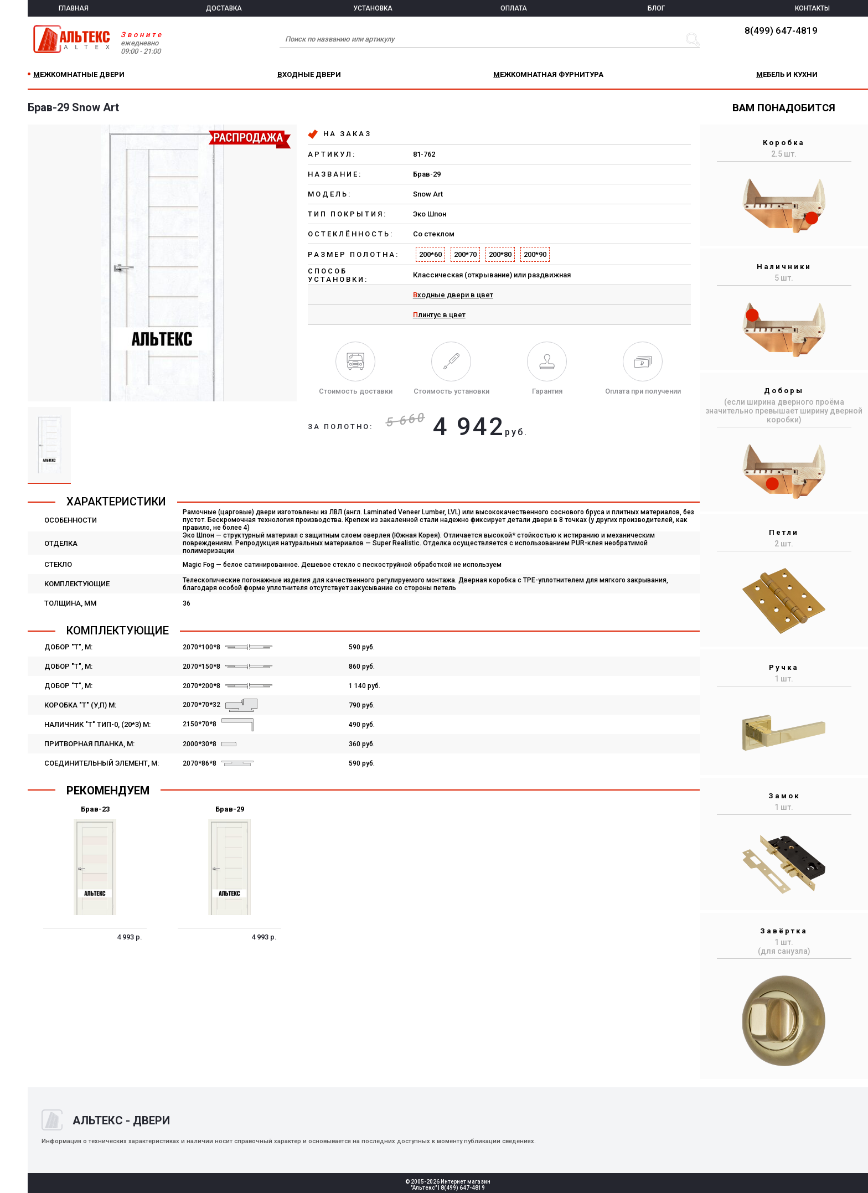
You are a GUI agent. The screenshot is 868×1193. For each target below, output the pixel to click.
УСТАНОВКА (372, 8)
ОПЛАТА (513, 8)
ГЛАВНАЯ (74, 8)
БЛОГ (656, 8)
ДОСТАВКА (224, 8)
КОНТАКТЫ (812, 8)
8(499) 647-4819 (781, 30)
